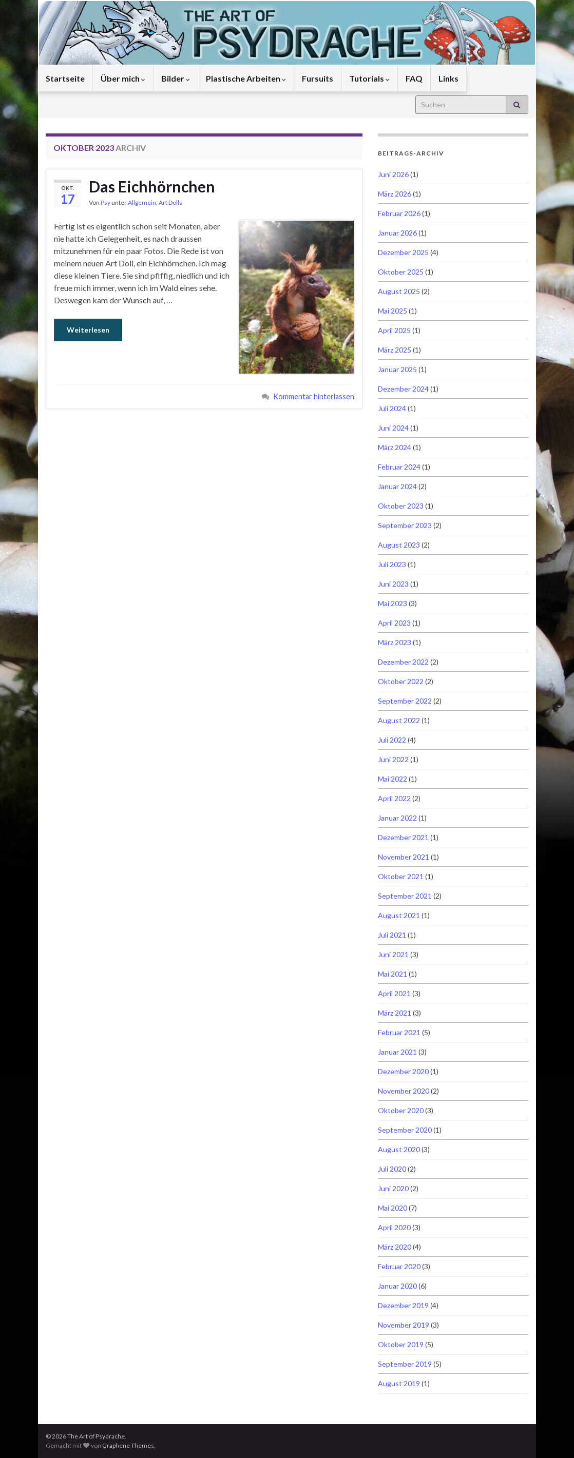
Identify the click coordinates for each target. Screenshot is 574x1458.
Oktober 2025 (401, 271)
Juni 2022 (393, 759)
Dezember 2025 (403, 252)
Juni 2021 (393, 954)
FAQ (414, 78)
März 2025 (394, 349)
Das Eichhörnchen (152, 186)
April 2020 (394, 1227)
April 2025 (394, 330)
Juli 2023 (392, 564)
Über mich (123, 78)
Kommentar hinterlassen (313, 396)
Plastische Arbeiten (246, 78)
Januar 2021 (397, 1051)
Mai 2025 (392, 310)
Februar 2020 (399, 1266)
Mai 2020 (392, 1207)
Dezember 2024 (403, 388)
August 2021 (399, 915)
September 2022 (405, 700)
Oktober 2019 (401, 1344)
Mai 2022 (392, 778)
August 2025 (399, 291)
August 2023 (399, 544)
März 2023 (394, 642)
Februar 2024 (399, 466)
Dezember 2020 (403, 1071)
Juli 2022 (392, 739)
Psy (105, 202)
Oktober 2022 (401, 681)
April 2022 (394, 798)
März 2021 (394, 1012)
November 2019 (403, 1324)
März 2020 (394, 1246)
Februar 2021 (399, 1032)
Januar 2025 (397, 369)
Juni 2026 (393, 174)
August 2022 (399, 720)
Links (448, 78)
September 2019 (405, 1363)
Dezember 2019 (403, 1305)
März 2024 (394, 447)
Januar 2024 (397, 486)
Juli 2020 (392, 1168)
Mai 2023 (392, 603)
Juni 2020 (393, 1188)
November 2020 (403, 1090)
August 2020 (399, 1149)
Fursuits (317, 78)
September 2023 (405, 525)
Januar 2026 (397, 232)
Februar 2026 (399, 213)
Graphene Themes (128, 1445)
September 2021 (405, 895)
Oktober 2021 (401, 876)
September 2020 (405, 1129)
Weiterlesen (88, 329)
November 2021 (403, 856)
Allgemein (142, 202)
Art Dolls (170, 202)
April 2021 (394, 993)
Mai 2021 (392, 973)
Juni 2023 (393, 583)
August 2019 (399, 1383)
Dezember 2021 (403, 837)
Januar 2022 (397, 817)
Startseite (65, 78)
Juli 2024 (392, 408)
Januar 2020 (397, 1285)
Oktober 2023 (401, 505)
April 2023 (394, 622)
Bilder (175, 78)
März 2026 (394, 193)
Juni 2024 (393, 427)
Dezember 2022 (403, 661)
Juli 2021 (392, 934)
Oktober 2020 (401, 1110)
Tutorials (369, 78)
